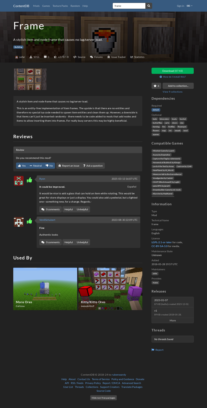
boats (174, 119)
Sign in (180, 5)
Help (85, 5)
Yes (22, 165)
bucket (183, 119)
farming (156, 126)
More (173, 320)
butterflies (157, 123)
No (49, 165)
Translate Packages (131, 386)
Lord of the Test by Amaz (163, 166)
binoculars (164, 119)
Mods (36, 5)
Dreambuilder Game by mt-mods (167, 190)
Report (158, 349)
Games (46, 5)
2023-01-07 (171, 302)
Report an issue (68, 165)
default (156, 110)
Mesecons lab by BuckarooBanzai (167, 174)
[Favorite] (156, 86)
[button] (189, 6)
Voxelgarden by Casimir (163, 178)
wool (185, 130)
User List (68, 386)
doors (174, 123)
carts (167, 123)
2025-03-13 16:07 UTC (125, 178)
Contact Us (83, 379)
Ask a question (93, 165)
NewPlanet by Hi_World (163, 170)
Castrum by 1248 (184, 166)
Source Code (104, 390)
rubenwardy (119, 374)
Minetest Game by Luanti (163, 150)
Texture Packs (60, 5)
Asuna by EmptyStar (161, 155)
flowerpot (182, 126)
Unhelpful (82, 209)
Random (75, 5)
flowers (156, 130)
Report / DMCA (111, 382)
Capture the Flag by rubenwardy (166, 158)
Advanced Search (131, 382)
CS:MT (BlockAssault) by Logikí (166, 182)
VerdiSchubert (47, 219)
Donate (140, 379)
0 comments (50, 209)
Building (18, 47)
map (164, 130)
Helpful (69, 209)
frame (155, 282)
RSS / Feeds (77, 382)
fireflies (171, 126)
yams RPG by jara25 (161, 186)
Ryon (42, 178)
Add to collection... (178, 85)
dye (181, 123)
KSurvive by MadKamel (162, 193)
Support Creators (110, 386)
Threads (79, 386)
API (67, 382)
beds (155, 119)
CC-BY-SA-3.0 (160, 246)
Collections (92, 386)
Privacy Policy (93, 382)
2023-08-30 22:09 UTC (125, 219)
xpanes (156, 134)
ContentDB (21, 6)
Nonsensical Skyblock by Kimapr (166, 162)
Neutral (36, 165)
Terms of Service (101, 379)
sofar (155, 273)
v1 (167, 312)
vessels (177, 130)
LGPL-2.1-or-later (162, 242)
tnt (170, 130)
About (72, 379)
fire (163, 126)
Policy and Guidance (122, 379)
